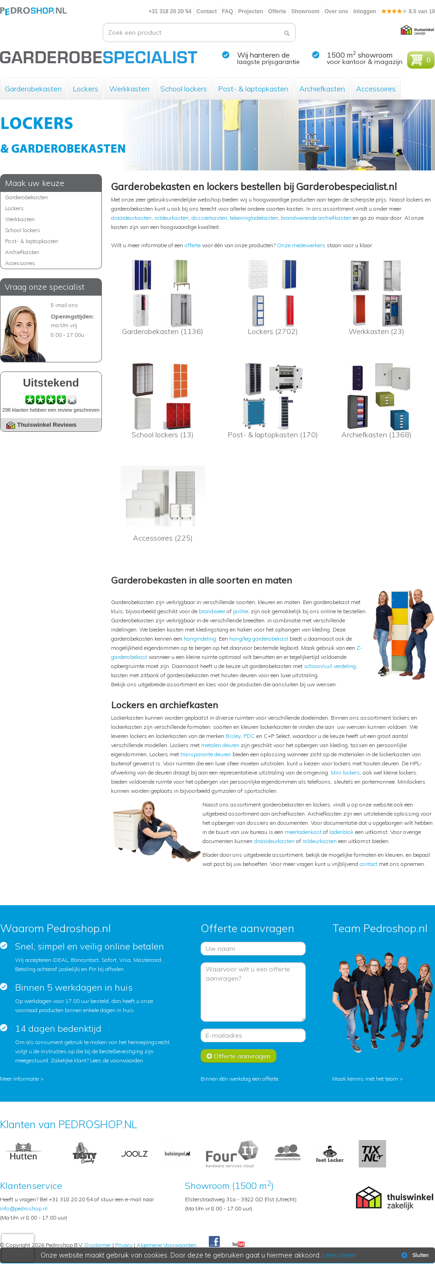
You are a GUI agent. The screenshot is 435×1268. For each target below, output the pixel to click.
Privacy (124, 1244)
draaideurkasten (131, 217)
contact (368, 863)
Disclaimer (98, 1244)
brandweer (212, 611)
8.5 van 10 (408, 11)
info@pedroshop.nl (24, 1208)
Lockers (85, 88)
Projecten (250, 11)
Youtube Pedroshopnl (238, 1244)
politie (240, 611)
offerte (193, 245)
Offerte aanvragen (239, 1056)
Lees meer (339, 1255)
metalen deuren (220, 745)
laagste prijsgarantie (268, 62)
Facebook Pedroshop (214, 1242)
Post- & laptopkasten (253, 88)
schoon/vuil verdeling (330, 666)
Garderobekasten (33, 88)
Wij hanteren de (263, 54)
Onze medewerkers (301, 245)
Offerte (277, 11)
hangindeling (200, 638)
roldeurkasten (171, 217)
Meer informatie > (22, 1078)
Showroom (305, 11)
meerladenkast (303, 831)
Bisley (233, 735)
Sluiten (414, 1255)
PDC (249, 735)
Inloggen (364, 11)
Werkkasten (129, 88)
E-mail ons (64, 305)
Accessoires (376, 88)
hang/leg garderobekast (258, 638)
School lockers (183, 88)
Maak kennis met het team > (367, 1078)
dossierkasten (209, 217)
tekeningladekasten (254, 217)
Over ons (336, 11)
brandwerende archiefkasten (316, 217)
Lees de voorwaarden (116, 1060)
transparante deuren (205, 754)
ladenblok (341, 831)
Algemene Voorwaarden (166, 1244)
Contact (206, 11)
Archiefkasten (322, 88)
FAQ (227, 11)
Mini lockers (345, 772)
